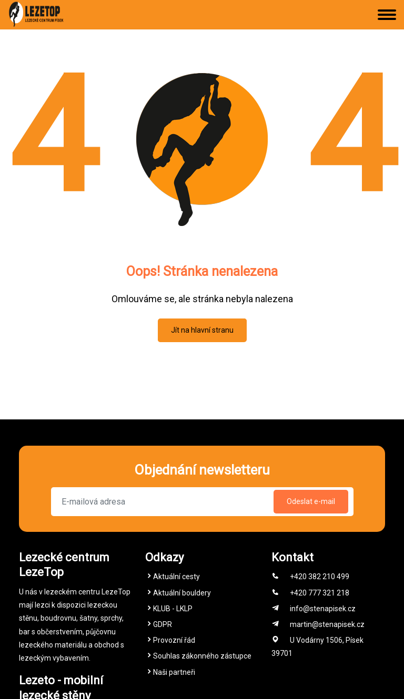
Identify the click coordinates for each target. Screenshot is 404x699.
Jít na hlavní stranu (202, 330)
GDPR (162, 624)
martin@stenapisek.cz (327, 624)
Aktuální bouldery (182, 593)
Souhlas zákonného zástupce (202, 656)
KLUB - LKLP (173, 608)
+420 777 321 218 (319, 593)
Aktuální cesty (176, 576)
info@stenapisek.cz (323, 608)
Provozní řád (174, 640)
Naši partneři (174, 672)
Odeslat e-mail (311, 501)
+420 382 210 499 (319, 576)
